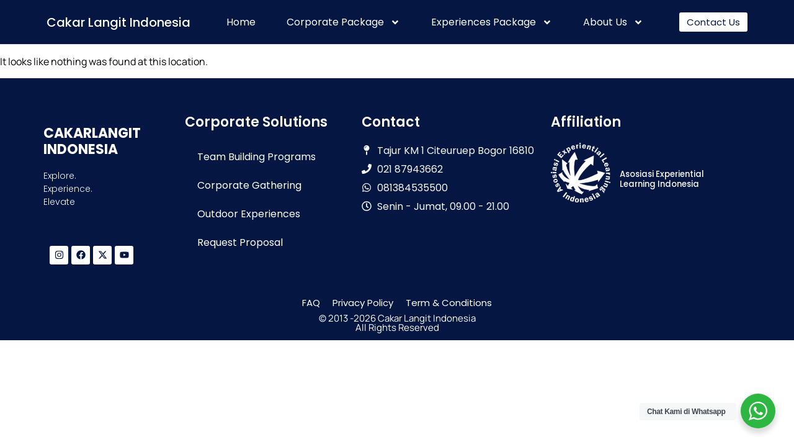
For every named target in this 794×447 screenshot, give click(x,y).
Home (241, 22)
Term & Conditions (449, 302)
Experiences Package (491, 22)
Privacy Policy (362, 302)
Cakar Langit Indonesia (118, 22)
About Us (613, 22)
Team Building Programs (256, 157)
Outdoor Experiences (248, 214)
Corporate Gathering (249, 185)
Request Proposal (240, 242)
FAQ (311, 302)
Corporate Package (343, 22)
